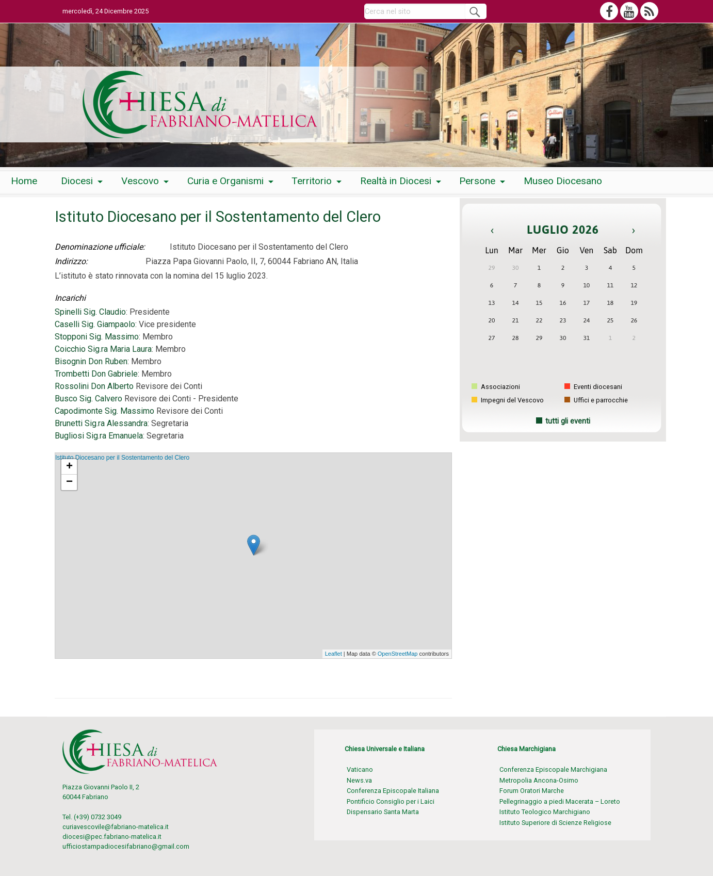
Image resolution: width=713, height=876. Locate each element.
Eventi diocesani (593, 387)
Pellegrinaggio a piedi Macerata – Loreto (559, 801)
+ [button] (69, 467)
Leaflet (333, 654)
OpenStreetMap (398, 654)
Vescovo (140, 181)
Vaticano (360, 769)
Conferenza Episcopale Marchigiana (553, 769)
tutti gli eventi (567, 421)
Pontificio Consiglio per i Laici (390, 801)
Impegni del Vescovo (508, 400)
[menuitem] (24, 181)
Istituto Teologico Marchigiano (544, 812)
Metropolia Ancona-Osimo (538, 780)
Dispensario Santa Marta (383, 812)
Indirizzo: (71, 261)
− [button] (69, 482)
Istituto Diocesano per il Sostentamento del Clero (122, 457)
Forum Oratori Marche (531, 790)
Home (24, 181)
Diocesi (77, 181)
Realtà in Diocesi (395, 181)
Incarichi (70, 298)
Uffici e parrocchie (596, 400)
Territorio (311, 181)
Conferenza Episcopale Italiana (393, 790)
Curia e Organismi (225, 181)
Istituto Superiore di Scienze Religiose (555, 822)
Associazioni (496, 387)
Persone (477, 181)
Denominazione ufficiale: (100, 247)
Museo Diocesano (563, 181)
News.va (359, 780)
